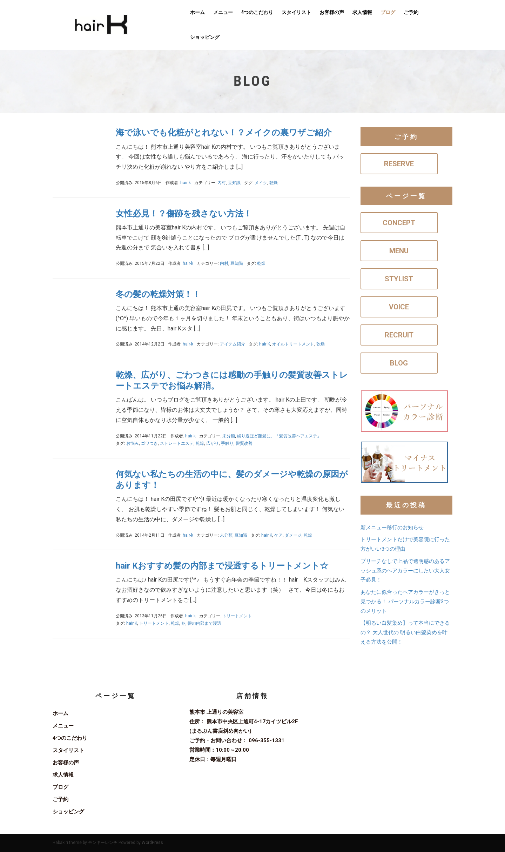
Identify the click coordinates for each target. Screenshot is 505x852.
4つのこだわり (257, 12)
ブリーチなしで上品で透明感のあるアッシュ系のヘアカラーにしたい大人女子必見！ (405, 570)
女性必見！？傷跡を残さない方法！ (184, 214)
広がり (212, 443)
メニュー (223, 12)
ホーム (197, 12)
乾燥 (273, 182)
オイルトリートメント (293, 344)
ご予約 (411, 12)
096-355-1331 (266, 740)
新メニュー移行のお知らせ (392, 527)
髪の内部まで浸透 (204, 623)
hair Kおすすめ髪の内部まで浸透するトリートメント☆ (222, 566)
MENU (399, 251)
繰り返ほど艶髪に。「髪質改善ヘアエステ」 (279, 436)
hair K (264, 344)
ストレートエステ (177, 443)
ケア (278, 535)
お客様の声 (331, 12)
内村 (221, 182)
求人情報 (362, 12)
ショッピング (205, 37)
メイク (261, 182)
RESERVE (399, 164)
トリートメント (237, 615)
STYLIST (399, 279)
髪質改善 (244, 443)
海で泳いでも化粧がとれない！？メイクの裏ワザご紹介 (224, 132)
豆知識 (234, 182)
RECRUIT (399, 335)
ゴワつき (149, 443)
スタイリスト (296, 12)
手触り (227, 443)
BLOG (399, 363)
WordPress (152, 842)
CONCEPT (399, 223)
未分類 (228, 436)
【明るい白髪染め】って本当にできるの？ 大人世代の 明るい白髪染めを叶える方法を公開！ (405, 632)
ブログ (388, 12)
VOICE (399, 307)
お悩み (132, 443)
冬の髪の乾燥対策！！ (158, 294)
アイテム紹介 (232, 344)
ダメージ (293, 535)
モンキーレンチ (102, 842)
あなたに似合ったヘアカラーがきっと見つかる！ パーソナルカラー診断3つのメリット (405, 601)
